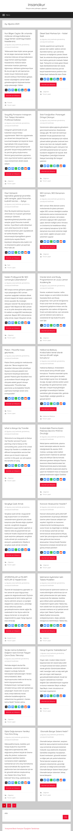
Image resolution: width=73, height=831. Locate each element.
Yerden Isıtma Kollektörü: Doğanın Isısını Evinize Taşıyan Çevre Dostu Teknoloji (18, 653)
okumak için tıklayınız (13, 95)
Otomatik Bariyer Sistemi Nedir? (54, 731)
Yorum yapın (11, 105)
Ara (65, 817)
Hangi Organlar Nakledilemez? (53, 650)
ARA (6, 813)
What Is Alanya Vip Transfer (17, 428)
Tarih (8, 265)
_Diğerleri (46, 92)
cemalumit (8, 47)
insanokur (36, 4)
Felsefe (9, 102)
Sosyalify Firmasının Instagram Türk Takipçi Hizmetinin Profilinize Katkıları (18, 117)
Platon (9, 411)
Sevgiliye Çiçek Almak (14, 504)
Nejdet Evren (11, 638)
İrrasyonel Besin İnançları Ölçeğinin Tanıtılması (22, 828)
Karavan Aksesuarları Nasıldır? (53, 504)
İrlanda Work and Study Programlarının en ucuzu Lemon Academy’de (54, 279)
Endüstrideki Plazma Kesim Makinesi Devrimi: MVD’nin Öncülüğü (51, 431)
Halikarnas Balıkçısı (49, 416)
